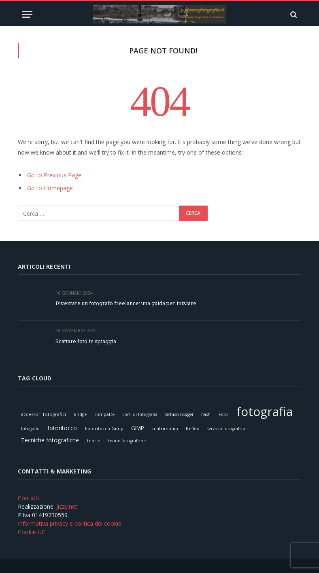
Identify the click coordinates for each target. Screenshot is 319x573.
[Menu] (27, 14)
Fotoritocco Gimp (104, 428)
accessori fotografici (43, 414)
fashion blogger (179, 414)
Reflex (192, 428)
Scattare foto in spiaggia (85, 341)
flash (206, 414)
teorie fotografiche (127, 441)
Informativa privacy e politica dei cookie (69, 523)
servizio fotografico (226, 428)
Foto (223, 414)
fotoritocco (62, 428)
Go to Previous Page (54, 175)
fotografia (264, 411)
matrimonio (165, 428)
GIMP (137, 428)
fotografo (30, 428)
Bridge (80, 414)
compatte (104, 414)
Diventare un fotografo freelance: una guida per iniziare (125, 303)
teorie (93, 440)
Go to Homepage (50, 188)
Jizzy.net (66, 506)
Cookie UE (31, 532)
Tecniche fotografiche (50, 440)
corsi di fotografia (139, 414)
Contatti (28, 498)
